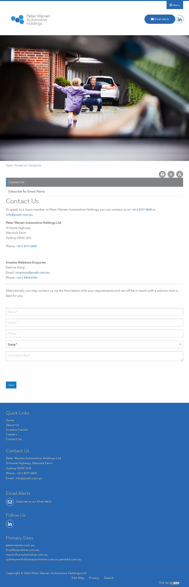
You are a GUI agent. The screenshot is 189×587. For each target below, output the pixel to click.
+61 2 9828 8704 (26, 277)
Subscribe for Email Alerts (26, 191)
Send (11, 385)
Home (10, 420)
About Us (12, 425)
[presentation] (36, 372)
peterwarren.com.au (20, 545)
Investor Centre (17, 430)
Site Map (77, 578)
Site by (169, 583)
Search (109, 578)
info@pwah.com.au (28, 478)
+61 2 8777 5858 (141, 209)
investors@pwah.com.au (32, 272)
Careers (11, 434)
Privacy (94, 578)
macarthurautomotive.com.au (27, 555)
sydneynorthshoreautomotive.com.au (32, 559)
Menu (174, 5)
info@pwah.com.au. (20, 215)
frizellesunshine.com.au (22, 550)
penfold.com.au (70, 559)
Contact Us (16, 182)
